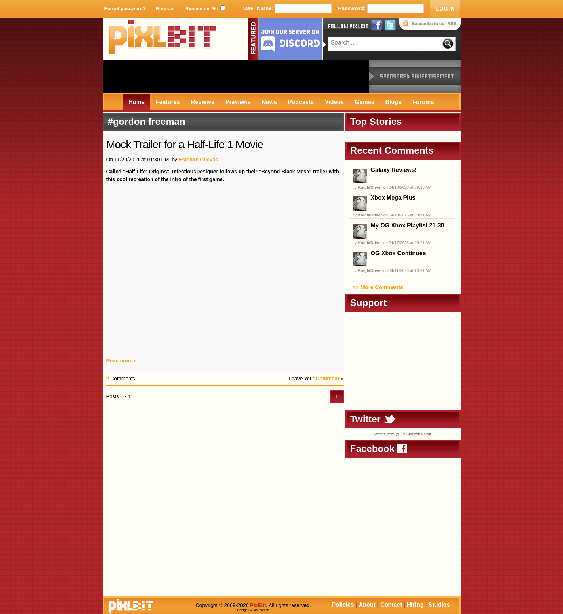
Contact (391, 605)
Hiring (415, 605)
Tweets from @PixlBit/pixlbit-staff (402, 434)
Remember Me (201, 8)
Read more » (121, 361)
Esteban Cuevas (198, 159)
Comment (327, 378)
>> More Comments (378, 287)
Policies (343, 605)
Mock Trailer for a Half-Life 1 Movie (184, 144)
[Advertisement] (236, 76)
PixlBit (163, 39)
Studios (439, 605)
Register (165, 8)
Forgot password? (125, 8)
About (367, 605)
